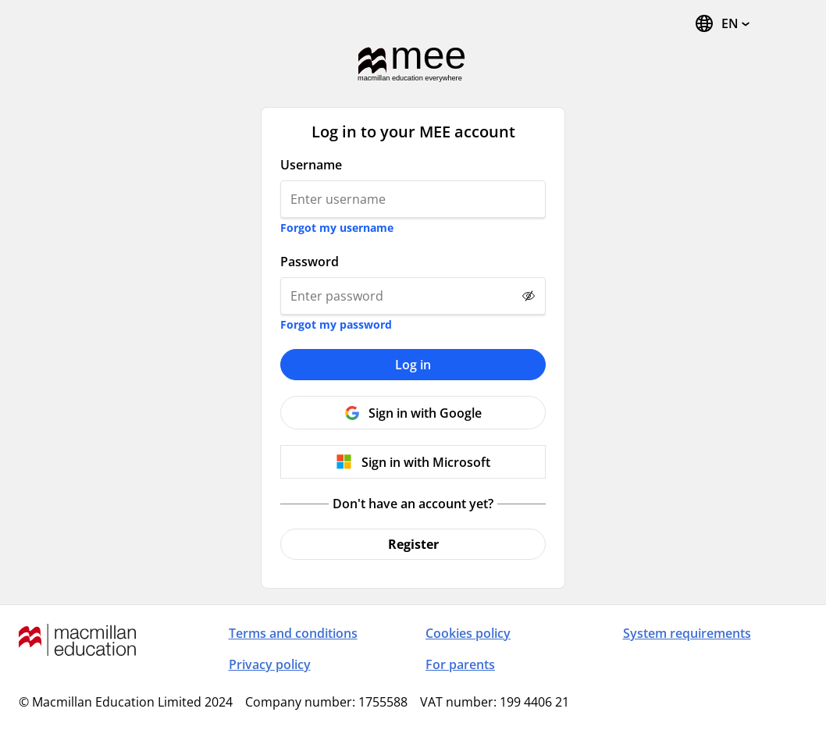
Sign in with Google (425, 413)
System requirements (687, 633)
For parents (460, 664)
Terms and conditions (293, 633)
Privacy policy (270, 664)
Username (311, 164)
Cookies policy (468, 633)
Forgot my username (336, 227)
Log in (413, 364)
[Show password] (528, 296)
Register (413, 544)
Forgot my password (336, 324)
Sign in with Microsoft (425, 462)
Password (309, 261)
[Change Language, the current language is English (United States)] (721, 23)
